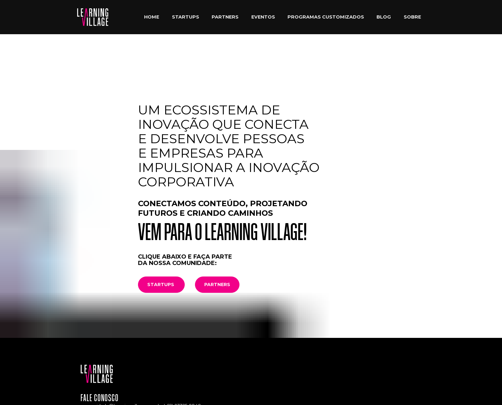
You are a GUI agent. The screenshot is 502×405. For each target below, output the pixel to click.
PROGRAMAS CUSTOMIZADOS (325, 17)
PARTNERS (225, 17)
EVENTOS (263, 17)
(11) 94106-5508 (165, 353)
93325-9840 (187, 347)
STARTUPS (185, 17)
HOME (151, 17)
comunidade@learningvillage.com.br (121, 347)
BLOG (383, 17)
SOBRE (412, 17)
